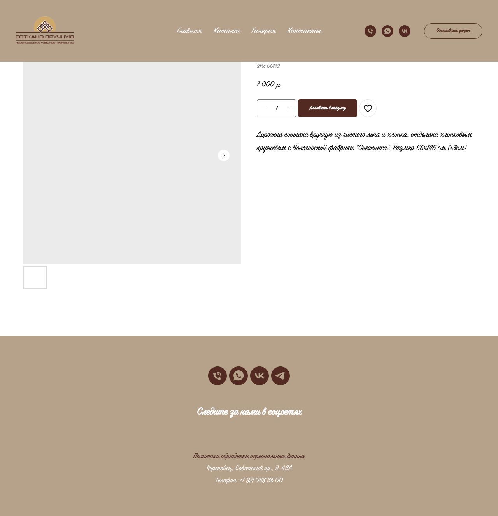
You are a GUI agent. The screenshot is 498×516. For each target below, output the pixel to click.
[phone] (370, 31)
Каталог (227, 31)
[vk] (404, 31)
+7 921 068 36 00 (261, 480)
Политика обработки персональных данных (249, 456)
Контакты (304, 31)
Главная (189, 31)
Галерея (264, 31)
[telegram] (280, 375)
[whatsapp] (387, 31)
